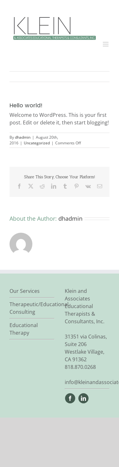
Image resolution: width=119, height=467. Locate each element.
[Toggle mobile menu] (106, 44)
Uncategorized (37, 143)
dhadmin (22, 137)
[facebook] (70, 398)
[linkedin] (83, 398)
